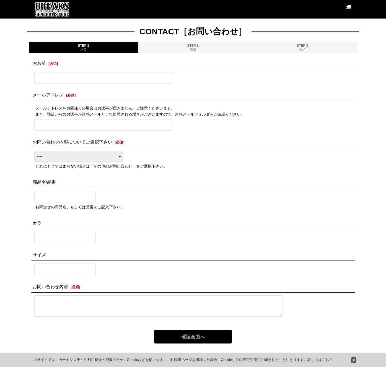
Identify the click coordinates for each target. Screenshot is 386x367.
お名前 (39, 63)
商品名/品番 (44, 181)
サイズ (39, 254)
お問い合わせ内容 (50, 286)
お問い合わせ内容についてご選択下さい (72, 141)
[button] (349, 7)
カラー (39, 222)
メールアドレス (48, 94)
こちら (327, 360)
